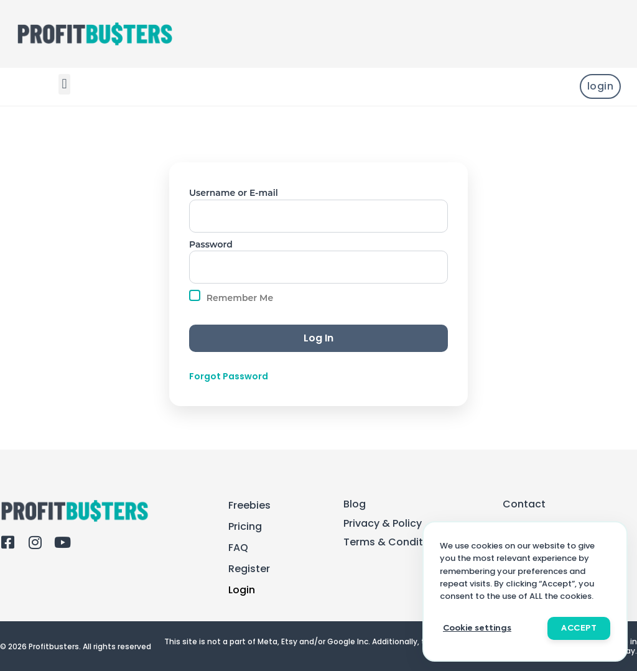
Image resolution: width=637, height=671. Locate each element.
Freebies (249, 505)
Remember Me (231, 296)
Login (241, 590)
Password (211, 244)
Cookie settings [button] (477, 628)
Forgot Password (228, 376)
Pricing (245, 527)
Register (249, 569)
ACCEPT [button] (579, 628)
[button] (64, 84)
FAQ (238, 548)
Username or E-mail (233, 192)
